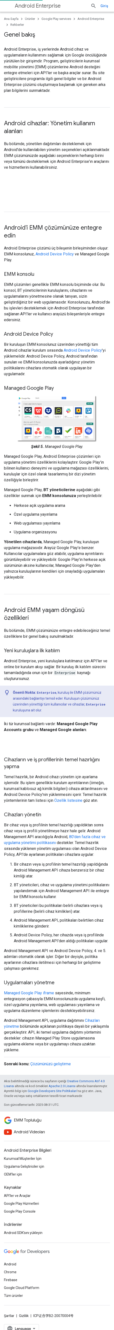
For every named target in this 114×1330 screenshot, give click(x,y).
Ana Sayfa (11, 19)
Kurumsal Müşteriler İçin (22, 1159)
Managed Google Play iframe (29, 993)
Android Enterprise (38, 5)
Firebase (10, 1280)
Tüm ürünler (13, 1296)
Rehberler (17, 25)
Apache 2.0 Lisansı (62, 1086)
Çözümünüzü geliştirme (50, 1064)
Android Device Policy (55, 254)
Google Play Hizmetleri (21, 1203)
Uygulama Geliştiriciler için (24, 1166)
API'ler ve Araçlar (17, 1196)
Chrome (10, 1272)
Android (10, 1264)
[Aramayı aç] (93, 6)
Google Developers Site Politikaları (52, 1091)
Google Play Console (20, 1211)
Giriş (104, 6)
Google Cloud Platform (21, 1288)
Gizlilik (24, 1316)
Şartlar (9, 1316)
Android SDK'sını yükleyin (23, 1233)
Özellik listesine (68, 800)
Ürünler (30, 19)
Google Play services (56, 19)
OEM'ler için (13, 1174)
